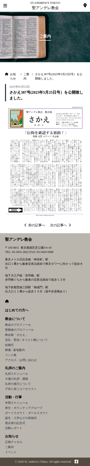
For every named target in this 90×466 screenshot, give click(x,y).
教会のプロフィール (18, 324)
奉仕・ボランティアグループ (23, 408)
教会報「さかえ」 (16, 335)
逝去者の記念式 (15, 423)
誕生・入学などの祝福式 (21, 418)
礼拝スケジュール (16, 373)
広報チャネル (13, 442)
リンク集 (11, 355)
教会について (15, 319)
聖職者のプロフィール (19, 329)
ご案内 (9, 447)
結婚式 (9, 345)
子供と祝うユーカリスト (21, 389)
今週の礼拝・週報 (16, 378)
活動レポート (13, 428)
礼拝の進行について (18, 384)
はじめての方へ (17, 310)
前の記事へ (34, 225)
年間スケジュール (16, 403)
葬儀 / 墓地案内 (15, 350)
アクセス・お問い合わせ (21, 360)
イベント (11, 452)
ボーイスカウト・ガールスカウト (26, 413)
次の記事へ (60, 225)
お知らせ (11, 436)
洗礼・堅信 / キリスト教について (26, 340)
